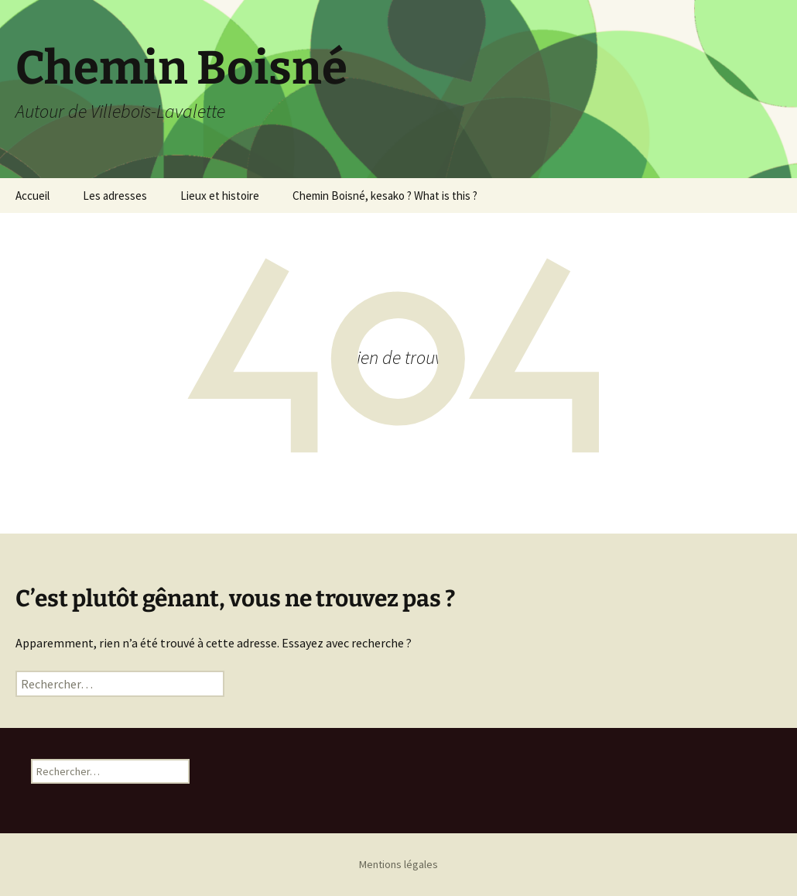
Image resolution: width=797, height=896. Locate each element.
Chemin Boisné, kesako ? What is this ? (384, 195)
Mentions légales (398, 864)
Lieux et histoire (219, 195)
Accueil (32, 195)
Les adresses (115, 195)
